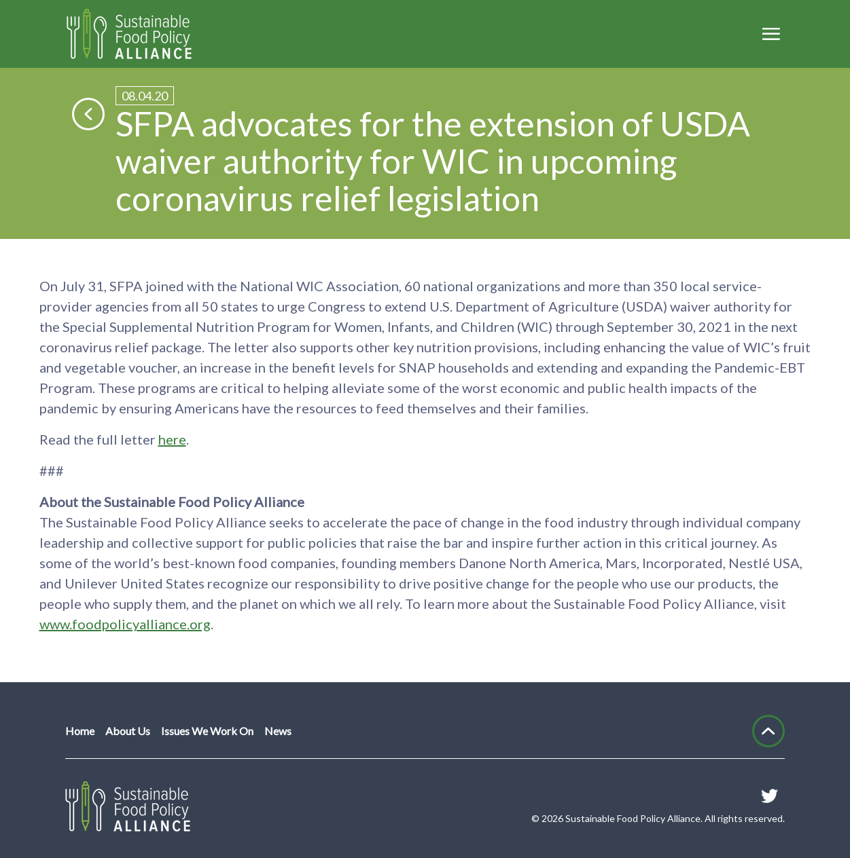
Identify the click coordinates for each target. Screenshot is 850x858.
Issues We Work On (207, 730)
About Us (127, 730)
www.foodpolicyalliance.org (125, 624)
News (277, 730)
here (172, 439)
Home (79, 730)
